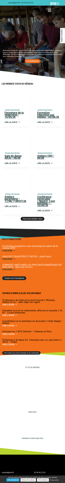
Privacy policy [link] (54, 480)
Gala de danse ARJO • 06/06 (13, 157)
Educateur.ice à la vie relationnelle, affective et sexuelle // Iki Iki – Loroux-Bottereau (32, 311)
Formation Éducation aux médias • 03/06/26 (48, 114)
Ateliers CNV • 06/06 (45, 157)
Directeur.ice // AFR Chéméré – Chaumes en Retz (27, 331)
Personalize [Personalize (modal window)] (43, 480)
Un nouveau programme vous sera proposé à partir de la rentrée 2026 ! (30, 247)
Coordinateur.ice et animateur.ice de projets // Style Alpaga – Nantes (32, 322)
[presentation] (16, 96)
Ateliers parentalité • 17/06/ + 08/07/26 (15, 199)
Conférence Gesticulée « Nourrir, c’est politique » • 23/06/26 (46, 201)
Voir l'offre (9, 305)
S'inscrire (8, 251)
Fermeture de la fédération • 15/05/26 (14, 114)
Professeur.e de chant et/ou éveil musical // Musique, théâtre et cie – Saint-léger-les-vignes (28, 301)
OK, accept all (13, 480)
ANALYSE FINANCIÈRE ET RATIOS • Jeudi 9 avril (26, 256)
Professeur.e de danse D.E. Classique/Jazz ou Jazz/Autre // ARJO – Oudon (32, 341)
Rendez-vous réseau (12, 110)
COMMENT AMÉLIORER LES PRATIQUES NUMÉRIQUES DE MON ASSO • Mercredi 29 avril (32, 266)
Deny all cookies (28, 480)
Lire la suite (12, 122)
